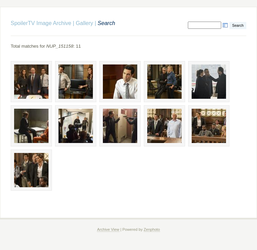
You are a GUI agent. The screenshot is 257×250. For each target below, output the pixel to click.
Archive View (108, 229)
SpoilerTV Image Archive (41, 23)
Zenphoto (152, 229)
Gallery (84, 23)
